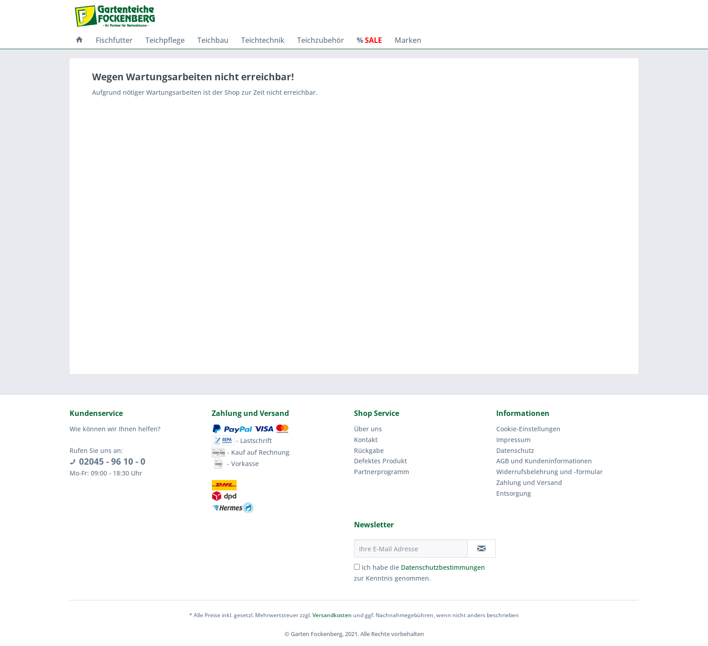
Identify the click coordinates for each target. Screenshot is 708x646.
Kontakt (365, 439)
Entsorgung (513, 493)
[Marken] (408, 40)
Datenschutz (515, 450)
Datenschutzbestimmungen (443, 567)
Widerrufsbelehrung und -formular (549, 471)
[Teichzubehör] (320, 40)
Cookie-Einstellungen (528, 429)
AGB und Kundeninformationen (544, 461)
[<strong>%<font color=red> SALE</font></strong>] (369, 40)
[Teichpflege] (165, 40)
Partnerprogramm (381, 471)
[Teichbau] (213, 40)
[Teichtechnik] (263, 40)
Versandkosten (332, 615)
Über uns (368, 429)
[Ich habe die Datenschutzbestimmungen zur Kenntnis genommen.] (357, 567)
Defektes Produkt (380, 461)
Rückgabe (369, 450)
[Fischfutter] (114, 40)
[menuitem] (79, 40)
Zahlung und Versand (529, 482)
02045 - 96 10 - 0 (112, 461)
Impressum (513, 439)
